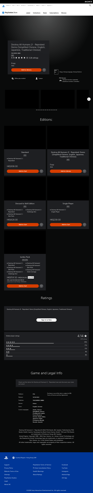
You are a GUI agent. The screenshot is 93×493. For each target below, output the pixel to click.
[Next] (89, 97)
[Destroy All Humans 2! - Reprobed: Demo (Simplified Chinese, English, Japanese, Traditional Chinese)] (22, 97)
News (37, 5)
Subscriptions (54, 11)
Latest (28, 11)
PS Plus (23, 5)
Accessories (30, 5)
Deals (45, 11)
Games (7, 5)
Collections (36, 11)
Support (49, 5)
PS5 (13, 5)
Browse (63, 11)
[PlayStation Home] (3, 5)
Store (43, 5)
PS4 (18, 5)
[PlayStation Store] (10, 10)
